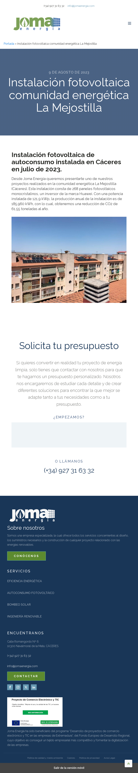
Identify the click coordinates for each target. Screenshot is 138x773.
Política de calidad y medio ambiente (45, 758)
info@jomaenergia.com (81, 5)
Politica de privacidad (89, 758)
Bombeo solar (19, 604)
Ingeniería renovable (24, 616)
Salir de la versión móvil (69, 768)
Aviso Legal (109, 758)
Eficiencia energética (24, 581)
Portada (9, 43)
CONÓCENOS (26, 556)
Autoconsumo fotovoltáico (30, 593)
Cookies (71, 758)
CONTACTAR (26, 676)
